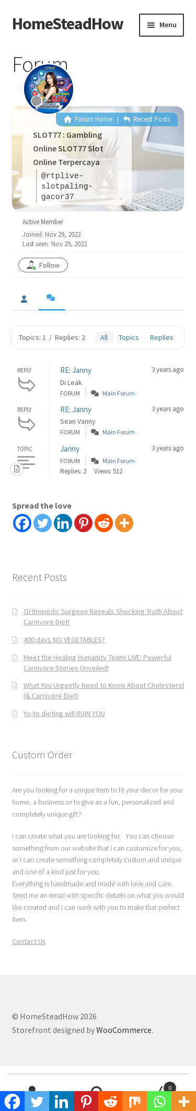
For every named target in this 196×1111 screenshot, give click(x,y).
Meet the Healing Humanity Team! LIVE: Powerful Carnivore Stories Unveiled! (97, 663)
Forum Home (88, 119)
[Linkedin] (63, 523)
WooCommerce (124, 1030)
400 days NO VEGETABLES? (64, 639)
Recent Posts (146, 119)
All (104, 337)
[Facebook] (22, 523)
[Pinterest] (83, 523)
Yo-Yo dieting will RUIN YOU (64, 713)
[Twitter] (42, 523)
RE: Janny (75, 370)
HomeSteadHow (67, 23)
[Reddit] (104, 523)
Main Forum (118, 393)
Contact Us (29, 941)
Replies (162, 337)
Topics (129, 337)
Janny (69, 449)
